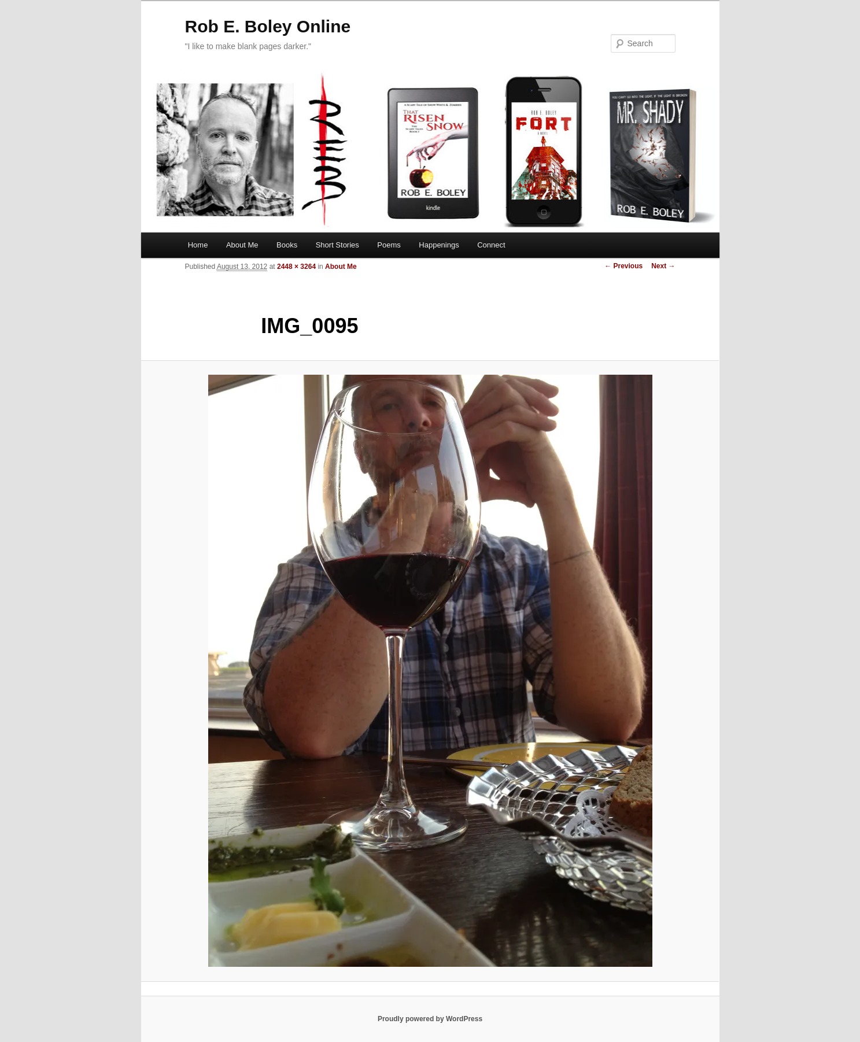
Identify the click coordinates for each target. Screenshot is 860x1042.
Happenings (439, 245)
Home (198, 245)
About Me (242, 245)
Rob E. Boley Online (268, 26)
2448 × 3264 (296, 267)
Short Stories (337, 245)
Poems (388, 245)
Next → (663, 266)
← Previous (623, 266)
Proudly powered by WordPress (430, 1019)
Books (286, 245)
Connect (491, 245)
